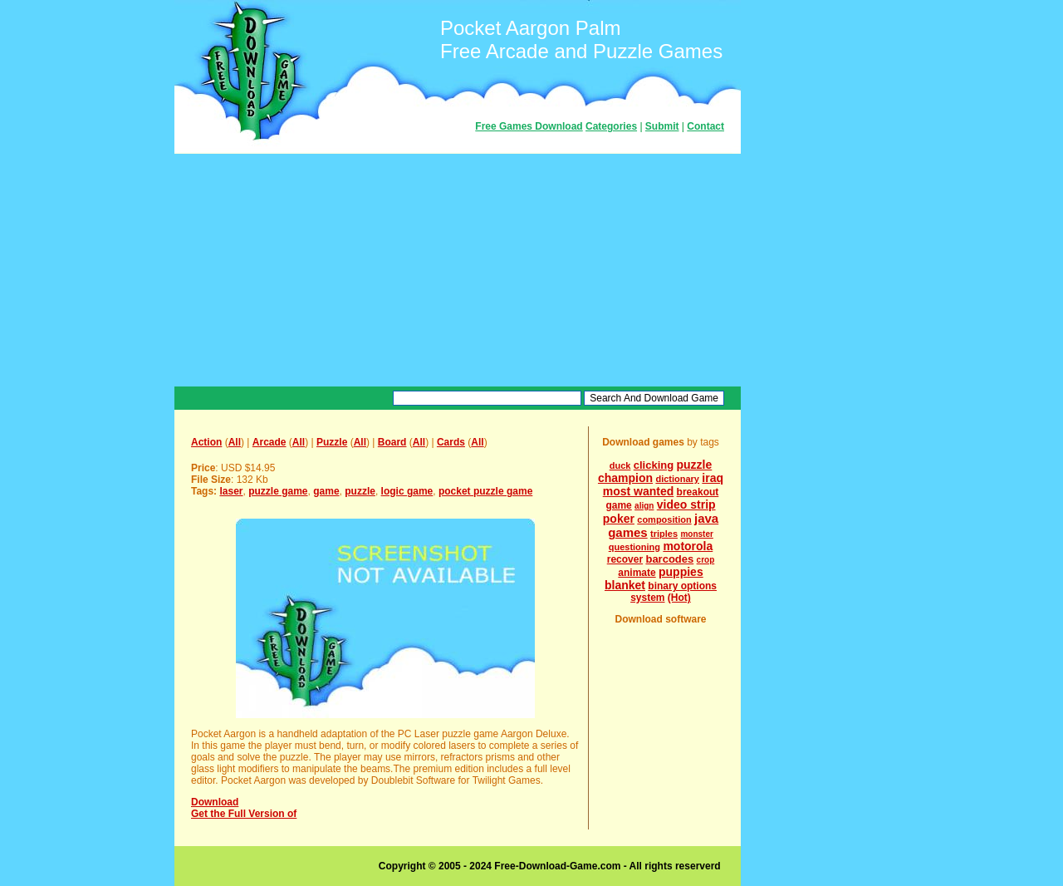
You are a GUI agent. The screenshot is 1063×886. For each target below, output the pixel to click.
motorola (688, 546)
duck (620, 465)
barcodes (669, 559)
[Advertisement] (457, 270)
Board (392, 442)
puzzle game (277, 491)
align (644, 505)
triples (664, 534)
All (234, 442)
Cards (451, 442)
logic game (407, 491)
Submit (662, 126)
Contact (705, 126)
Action (206, 442)
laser (230, 491)
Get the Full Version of (243, 814)
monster (696, 534)
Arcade (269, 442)
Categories (611, 126)
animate (636, 572)
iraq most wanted (663, 484)
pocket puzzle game (485, 491)
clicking (654, 465)
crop (706, 559)
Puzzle (331, 442)
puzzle (360, 491)
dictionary (677, 479)
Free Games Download (528, 126)
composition (664, 519)
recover (625, 559)
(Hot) (679, 597)
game (326, 491)
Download (214, 802)
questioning (634, 547)
